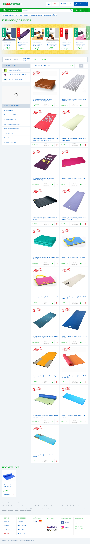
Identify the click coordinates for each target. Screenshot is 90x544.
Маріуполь (46, 505)
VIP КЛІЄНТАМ (22, 526)
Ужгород (16, 510)
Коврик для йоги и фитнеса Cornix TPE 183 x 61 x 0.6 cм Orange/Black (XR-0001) (37, 45)
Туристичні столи (8, 133)
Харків (7, 505)
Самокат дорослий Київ (10, 115)
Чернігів (69, 505)
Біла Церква (70, 508)
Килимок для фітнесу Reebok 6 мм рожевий (45, 297)
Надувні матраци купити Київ (12, 124)
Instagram (65, 527)
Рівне (16, 508)
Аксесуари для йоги (12, 79)
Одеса (12, 505)
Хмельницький (9, 508)
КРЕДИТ (6, 533)
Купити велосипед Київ (10, 119)
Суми (3, 508)
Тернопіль (63, 508)
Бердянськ (10, 510)
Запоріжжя (27, 505)
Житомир (81, 505)
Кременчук (46, 508)
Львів (22, 505)
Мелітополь (81, 508)
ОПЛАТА (6, 526)
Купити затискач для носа (10, 142)
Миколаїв (40, 505)
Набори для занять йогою (14, 75)
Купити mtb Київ (8, 110)
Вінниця (53, 505)
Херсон (58, 505)
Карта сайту (22, 540)
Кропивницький (22, 508)
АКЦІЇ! (55, 3)
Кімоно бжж (7, 138)
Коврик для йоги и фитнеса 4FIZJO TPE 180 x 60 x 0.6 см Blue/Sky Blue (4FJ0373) (8, 45)
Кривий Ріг (34, 505)
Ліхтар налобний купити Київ (12, 128)
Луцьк (76, 508)
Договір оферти (30, 540)
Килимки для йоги (12, 70)
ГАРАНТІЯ (7, 529)
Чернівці (40, 508)
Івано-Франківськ (55, 508)
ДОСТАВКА (7, 522)
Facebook (65, 522)
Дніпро (17, 505)
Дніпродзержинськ (32, 508)
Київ (3, 505)
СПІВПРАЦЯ (21, 522)
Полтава (64, 505)
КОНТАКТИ (21, 533)
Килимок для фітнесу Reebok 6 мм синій (73, 257)
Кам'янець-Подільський (25, 510)
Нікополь (4, 510)
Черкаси (75, 505)
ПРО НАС (21, 529)
